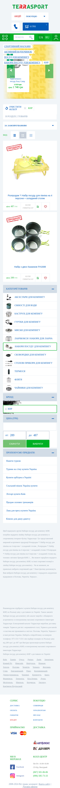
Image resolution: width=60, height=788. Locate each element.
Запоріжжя (48, 659)
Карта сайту (44, 784)
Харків (13, 659)
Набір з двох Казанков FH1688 (30, 267)
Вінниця (42, 663)
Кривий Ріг (7, 663)
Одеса (21, 659)
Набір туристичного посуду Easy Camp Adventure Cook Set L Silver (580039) (18, 81)
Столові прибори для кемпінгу (28, 363)
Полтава (15, 667)
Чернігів (26, 667)
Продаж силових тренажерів (19, 502)
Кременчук (36, 675)
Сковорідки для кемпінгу (25, 355)
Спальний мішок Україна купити (21, 486)
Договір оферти (30, 786)
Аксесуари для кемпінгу (25, 297)
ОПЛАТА (13, 710)
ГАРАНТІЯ (14, 715)
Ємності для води (21, 305)
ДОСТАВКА (15, 705)
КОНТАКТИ (38, 720)
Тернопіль (20, 679)
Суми (5, 671)
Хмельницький (17, 671)
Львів (38, 659)
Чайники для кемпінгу (24, 388)
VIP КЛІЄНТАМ (39, 710)
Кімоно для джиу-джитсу (18, 519)
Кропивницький (40, 671)
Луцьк (43, 679)
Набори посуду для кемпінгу (28, 346)
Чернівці (25, 675)
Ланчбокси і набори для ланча (28, 338)
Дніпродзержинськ (10, 675)
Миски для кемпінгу (22, 330)
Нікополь (20, 682)
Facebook (17, 767)
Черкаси (36, 667)
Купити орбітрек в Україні (18, 477)
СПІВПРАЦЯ (38, 705)
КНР (8, 409)
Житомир (46, 667)
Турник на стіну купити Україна (21, 469)
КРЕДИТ (13, 720)
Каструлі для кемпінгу (24, 313)
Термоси (15, 371)
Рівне (28, 671)
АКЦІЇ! (17, 16)
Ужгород (42, 682)
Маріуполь (30, 663)
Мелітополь (8, 682)
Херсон (6, 667)
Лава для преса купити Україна (21, 510)
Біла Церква (32, 679)
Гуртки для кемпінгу (23, 322)
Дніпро (30, 659)
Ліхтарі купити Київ (15, 494)
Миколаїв (19, 663)
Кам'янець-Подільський (12, 686)
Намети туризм (13, 461)
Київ (5, 659)
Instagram (17, 775)
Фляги (13, 379)
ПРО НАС (37, 715)
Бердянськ (31, 682)
